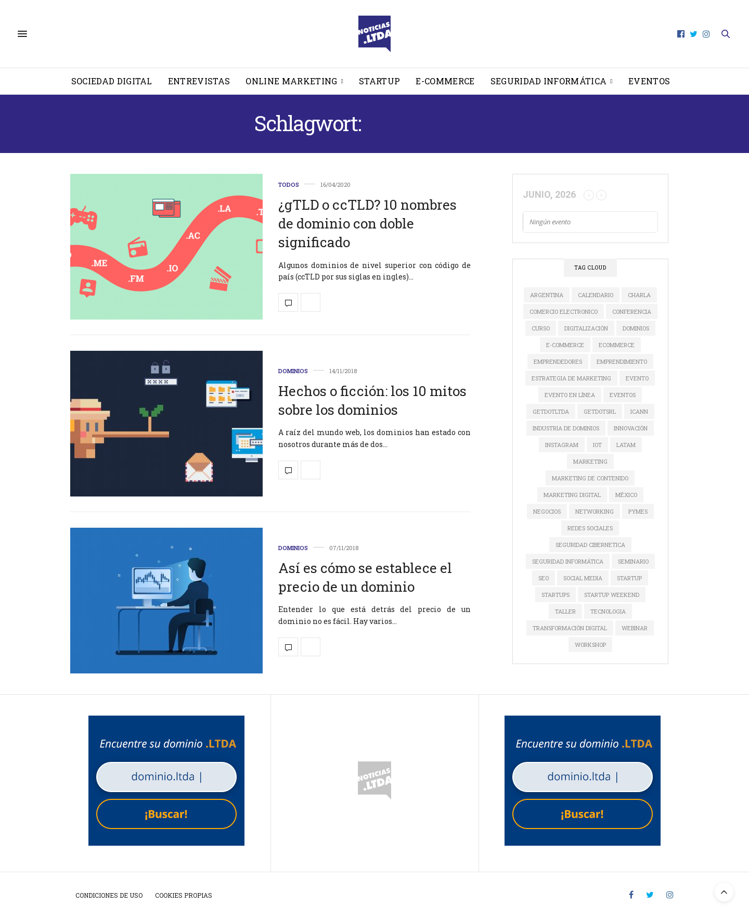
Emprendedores (558, 361)
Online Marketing (291, 80)
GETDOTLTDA (551, 411)
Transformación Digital (570, 628)
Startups (555, 594)
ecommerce (617, 345)
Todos (288, 184)
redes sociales (590, 528)
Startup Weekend (611, 594)
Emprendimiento (622, 361)
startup (629, 578)
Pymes (638, 511)
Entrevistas (199, 80)
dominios (636, 328)
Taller (565, 611)
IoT (597, 445)
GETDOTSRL (600, 411)
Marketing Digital (572, 495)
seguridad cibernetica (590, 545)
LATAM (626, 445)
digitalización (586, 328)
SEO (543, 578)
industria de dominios (566, 428)
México (626, 495)
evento (637, 378)
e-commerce (565, 345)
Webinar (635, 628)
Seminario (633, 561)
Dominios (293, 371)
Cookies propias (183, 895)
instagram (561, 445)
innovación (631, 428)
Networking (594, 511)
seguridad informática (567, 561)
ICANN (639, 411)
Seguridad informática (548, 80)
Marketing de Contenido (590, 478)
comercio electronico (564, 311)
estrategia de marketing (571, 378)
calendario (595, 295)
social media (582, 578)
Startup (379, 80)
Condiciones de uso (109, 895)
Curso (541, 328)
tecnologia (608, 611)
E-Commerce (445, 80)
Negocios (547, 511)
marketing (590, 461)
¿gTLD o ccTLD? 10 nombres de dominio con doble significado (367, 223)
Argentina (546, 295)
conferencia (631, 311)
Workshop (590, 644)
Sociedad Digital (111, 80)
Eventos (649, 80)
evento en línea (570, 395)
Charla (639, 295)
